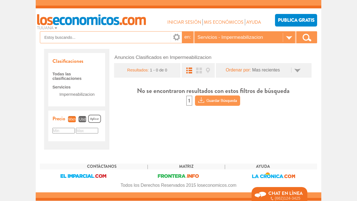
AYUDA (253, 22)
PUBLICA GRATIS (296, 20)
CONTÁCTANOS (102, 166)
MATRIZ (186, 166)
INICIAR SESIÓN (184, 22)
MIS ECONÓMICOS (223, 22)
